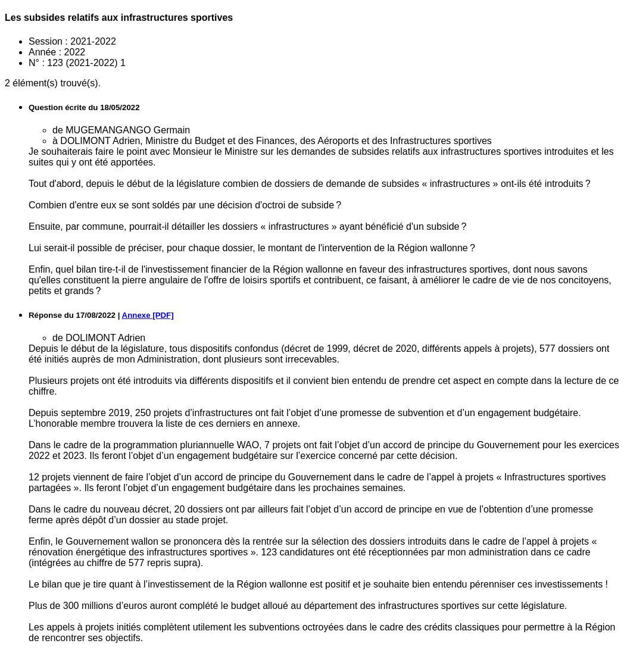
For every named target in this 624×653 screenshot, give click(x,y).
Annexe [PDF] (148, 315)
